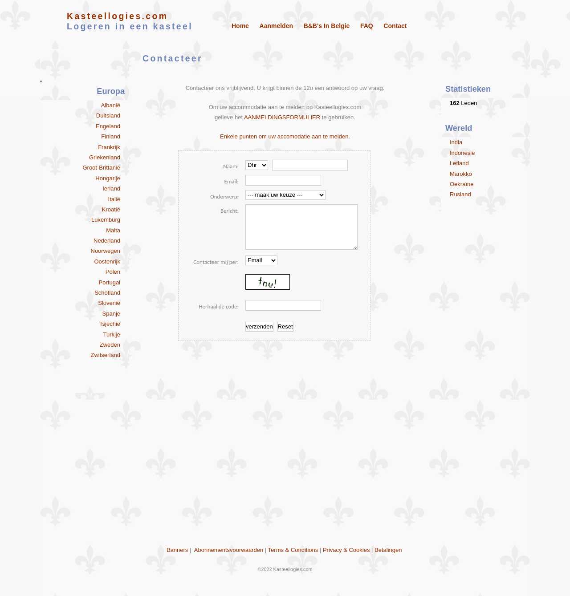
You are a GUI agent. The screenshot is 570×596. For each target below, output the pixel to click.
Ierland (111, 188)
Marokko (461, 173)
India (456, 142)
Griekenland (104, 157)
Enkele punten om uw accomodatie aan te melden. (285, 136)
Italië (114, 199)
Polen (113, 271)
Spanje (111, 313)
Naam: (231, 166)
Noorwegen (106, 250)
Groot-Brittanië (101, 167)
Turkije (111, 334)
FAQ (366, 25)
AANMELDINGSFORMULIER (282, 117)
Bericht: (229, 210)
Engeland (108, 126)
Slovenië (109, 303)
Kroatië (111, 209)
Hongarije (107, 178)
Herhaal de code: (219, 306)
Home (240, 25)
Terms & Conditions (293, 550)
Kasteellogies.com (117, 16)
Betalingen (388, 550)
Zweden (110, 344)
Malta (113, 230)
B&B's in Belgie (327, 25)
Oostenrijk (107, 261)
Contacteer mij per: (216, 262)
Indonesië (462, 153)
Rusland (460, 194)
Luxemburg (105, 219)
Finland (110, 136)
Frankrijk (109, 147)
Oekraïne (461, 184)
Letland (459, 163)
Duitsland (108, 115)
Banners (177, 550)
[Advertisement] (285, 484)
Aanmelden (276, 25)
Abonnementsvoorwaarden (228, 550)
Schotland (107, 292)
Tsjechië (109, 323)
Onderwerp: (224, 196)
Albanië (110, 105)
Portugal (109, 282)
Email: (231, 181)
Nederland (107, 240)
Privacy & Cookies (346, 550)
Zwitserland (105, 355)
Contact (395, 25)
